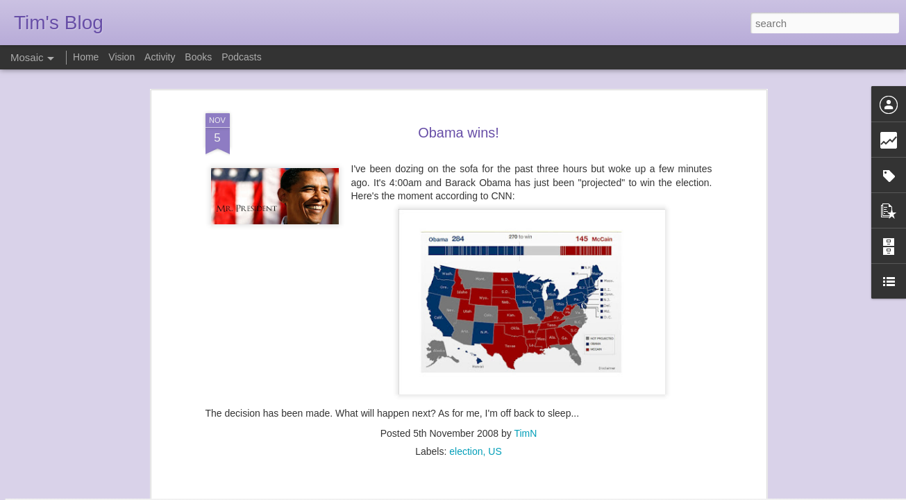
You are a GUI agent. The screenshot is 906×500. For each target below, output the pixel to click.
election (466, 391)
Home (86, 56)
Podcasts (241, 56)
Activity (159, 56)
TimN (525, 372)
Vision (121, 56)
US (494, 391)
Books (198, 56)
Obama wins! (458, 72)
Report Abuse (537, 492)
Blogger (497, 492)
